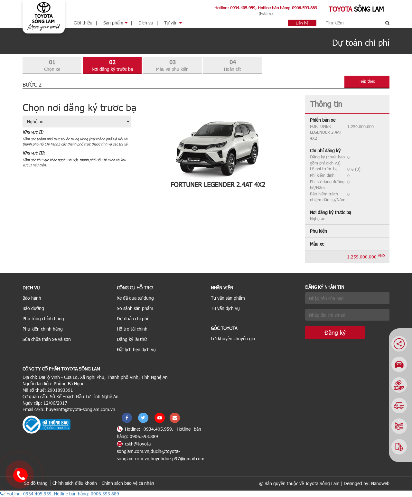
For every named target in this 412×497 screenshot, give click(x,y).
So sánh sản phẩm (135, 308)
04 (232, 65)
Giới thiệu (83, 23)
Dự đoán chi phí (132, 318)
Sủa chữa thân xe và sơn (47, 339)
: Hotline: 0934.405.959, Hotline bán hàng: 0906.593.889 (59, 494)
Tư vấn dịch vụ (225, 308)
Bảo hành (32, 298)
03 (172, 65)
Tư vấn (173, 23)
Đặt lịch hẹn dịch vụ (136, 349)
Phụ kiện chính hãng (43, 329)
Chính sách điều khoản (74, 483)
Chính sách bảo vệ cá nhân (128, 483)
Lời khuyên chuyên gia (233, 338)
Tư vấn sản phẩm (228, 298)
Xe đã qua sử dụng (135, 298)
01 (52, 65)
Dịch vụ (145, 23)
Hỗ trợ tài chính (132, 329)
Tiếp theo (367, 81)
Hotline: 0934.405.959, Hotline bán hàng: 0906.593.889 (265, 7)
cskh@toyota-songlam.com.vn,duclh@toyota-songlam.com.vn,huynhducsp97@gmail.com (160, 451)
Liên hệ (302, 22)
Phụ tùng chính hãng (43, 318)
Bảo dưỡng (33, 308)
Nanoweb (380, 483)
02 (112, 65)
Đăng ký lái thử (132, 339)
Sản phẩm (115, 23)
